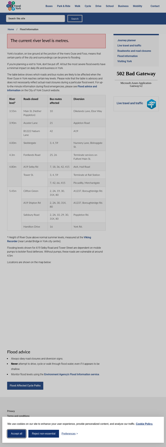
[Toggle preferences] (70, 433)
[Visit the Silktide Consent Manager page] (157, 434)
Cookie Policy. (144, 423)
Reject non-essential (43, 433)
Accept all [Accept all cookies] (16, 433)
